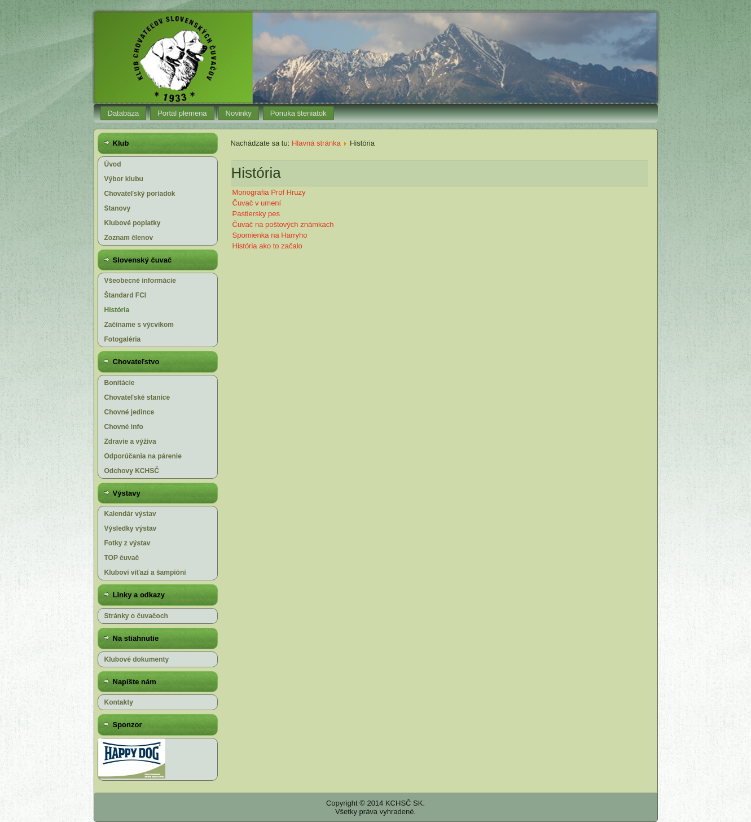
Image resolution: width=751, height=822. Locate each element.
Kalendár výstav (130, 514)
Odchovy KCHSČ (131, 471)
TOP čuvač (121, 558)
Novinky (239, 113)
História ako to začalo (267, 246)
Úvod (112, 164)
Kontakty (118, 702)
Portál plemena (182, 113)
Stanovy (117, 208)
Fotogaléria (122, 339)
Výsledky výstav (130, 528)
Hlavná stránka (316, 143)
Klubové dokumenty (136, 659)
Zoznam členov (128, 238)
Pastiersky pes (256, 213)
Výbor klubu (123, 179)
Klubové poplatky (132, 223)
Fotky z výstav (127, 543)
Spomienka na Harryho (270, 235)
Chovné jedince (129, 412)
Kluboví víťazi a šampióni (145, 572)
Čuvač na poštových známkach (283, 224)
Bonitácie (119, 383)
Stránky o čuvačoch (136, 616)
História (117, 310)
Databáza (123, 113)
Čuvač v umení (257, 203)
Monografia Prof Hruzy (269, 192)
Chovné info (123, 427)
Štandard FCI (125, 295)
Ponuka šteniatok (298, 113)
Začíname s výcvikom (139, 325)
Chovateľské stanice (137, 397)
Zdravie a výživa (130, 441)
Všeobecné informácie (140, 281)
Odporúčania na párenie (143, 456)
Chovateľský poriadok (139, 194)
